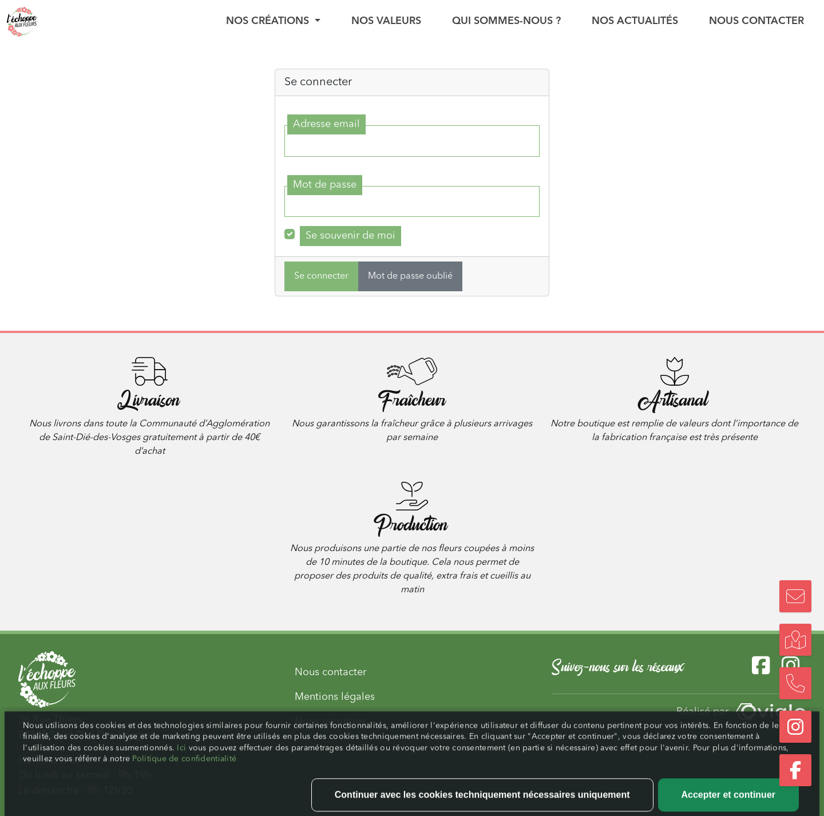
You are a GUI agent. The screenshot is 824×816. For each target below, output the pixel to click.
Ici (182, 774)
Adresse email (326, 124)
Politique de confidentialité (184, 785)
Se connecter (321, 276)
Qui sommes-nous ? (506, 21)
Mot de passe (324, 185)
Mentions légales (335, 697)
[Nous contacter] (795, 596)
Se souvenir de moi (350, 236)
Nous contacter (756, 21)
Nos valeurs (386, 21)
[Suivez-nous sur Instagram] (795, 727)
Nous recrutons (330, 721)
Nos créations (269, 21)
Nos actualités (635, 21)
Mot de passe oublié (410, 276)
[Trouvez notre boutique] (795, 640)
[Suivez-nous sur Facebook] (795, 770)
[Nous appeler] (795, 683)
